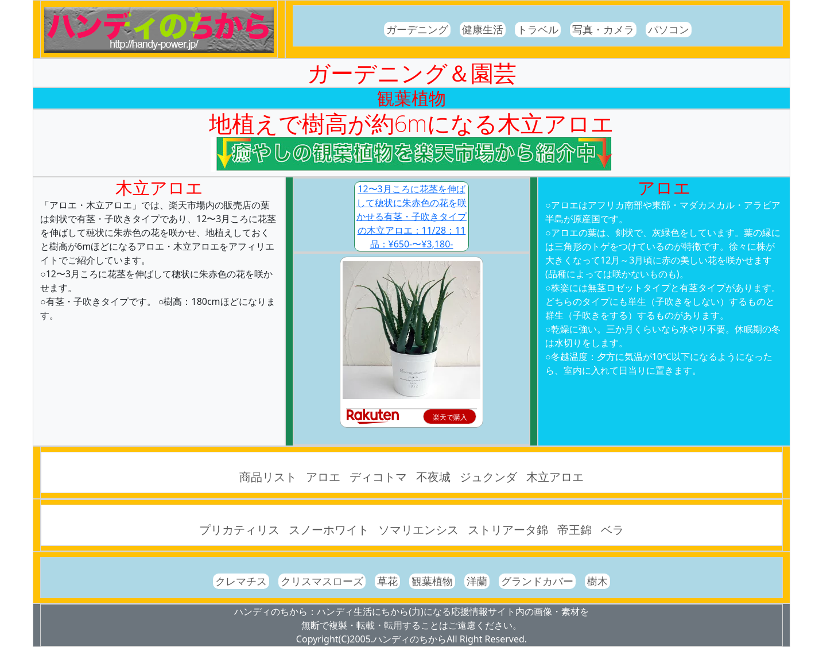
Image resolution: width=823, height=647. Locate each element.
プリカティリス (239, 529)
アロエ (323, 477)
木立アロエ (555, 477)
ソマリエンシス (418, 529)
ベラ (612, 529)
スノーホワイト (329, 529)
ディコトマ (378, 477)
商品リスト (268, 477)
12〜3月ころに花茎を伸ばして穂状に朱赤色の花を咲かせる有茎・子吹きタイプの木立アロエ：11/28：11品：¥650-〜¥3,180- (411, 216)
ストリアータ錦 (508, 529)
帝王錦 (574, 529)
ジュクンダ (488, 477)
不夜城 (433, 477)
